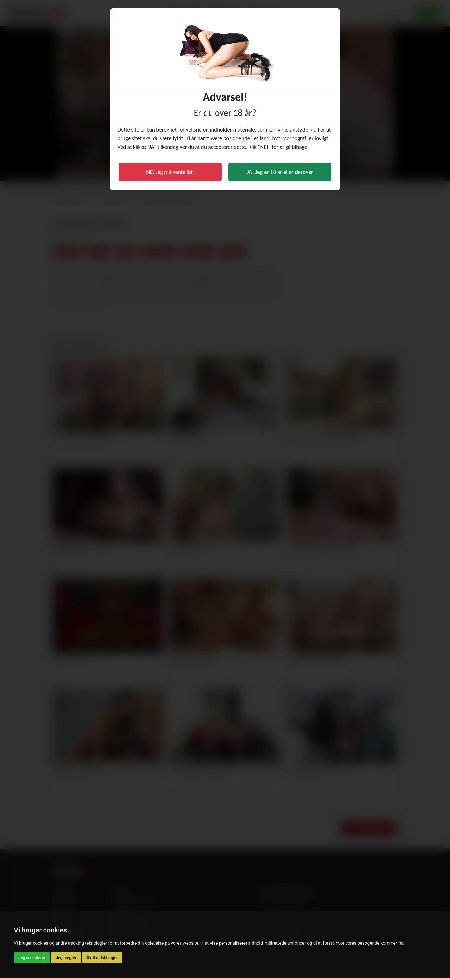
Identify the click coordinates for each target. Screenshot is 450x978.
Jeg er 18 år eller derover (280, 172)
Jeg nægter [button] (66, 957)
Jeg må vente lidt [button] (170, 172)
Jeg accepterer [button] (31, 957)
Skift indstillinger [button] (102, 957)
